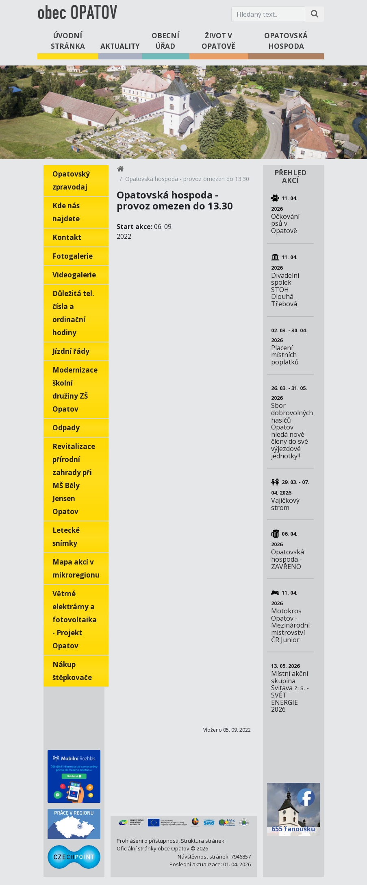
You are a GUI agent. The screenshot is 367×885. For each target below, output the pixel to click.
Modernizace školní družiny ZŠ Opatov (75, 389)
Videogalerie (74, 274)
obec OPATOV (77, 14)
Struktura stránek (202, 840)
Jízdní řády (70, 351)
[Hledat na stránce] (314, 14)
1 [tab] (183, 147)
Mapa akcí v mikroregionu (76, 568)
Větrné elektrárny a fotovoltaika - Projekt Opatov (74, 619)
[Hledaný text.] (268, 14)
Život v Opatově (218, 41)
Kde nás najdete (66, 212)
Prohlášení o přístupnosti (147, 840)
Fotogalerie (72, 256)
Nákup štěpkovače (72, 671)
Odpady (66, 427)
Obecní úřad (165, 41)
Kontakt (66, 237)
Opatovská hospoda (286, 41)
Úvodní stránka (68, 41)
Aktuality (120, 46)
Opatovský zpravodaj (71, 180)
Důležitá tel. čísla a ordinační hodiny (73, 313)
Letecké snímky (66, 536)
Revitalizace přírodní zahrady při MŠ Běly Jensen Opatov (73, 479)
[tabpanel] (183, 112)
